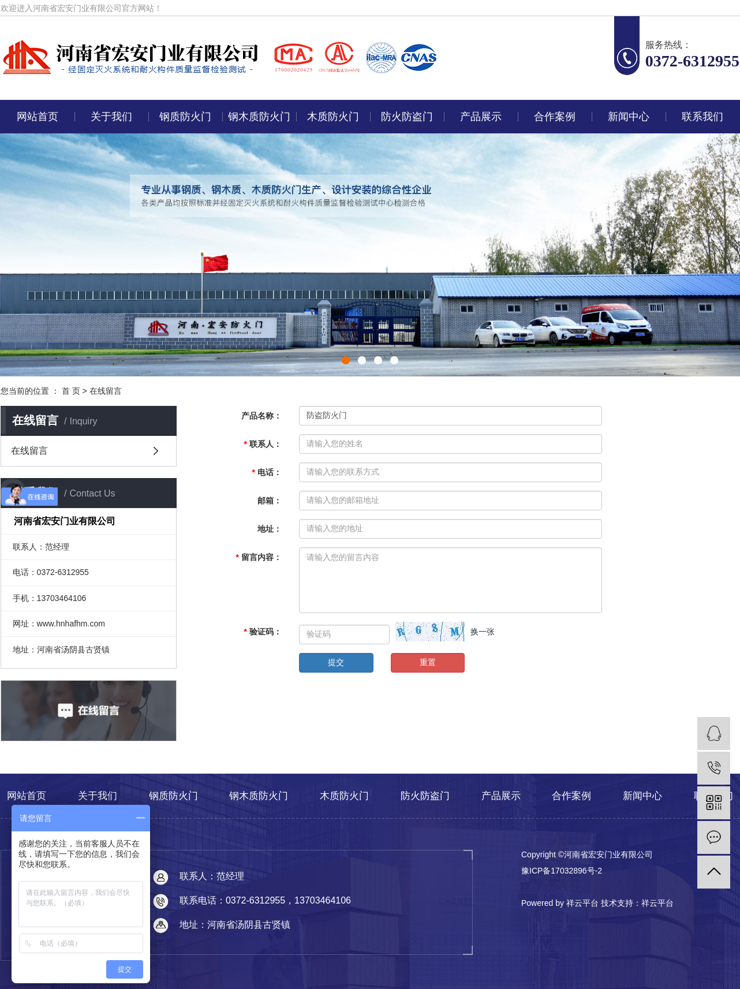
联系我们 (702, 116)
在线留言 (29, 451)
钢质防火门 (185, 116)
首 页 (71, 390)
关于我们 (111, 116)
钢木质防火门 (259, 116)
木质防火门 (333, 116)
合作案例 (554, 116)
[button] (346, 360)
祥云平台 (657, 903)
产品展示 (481, 116)
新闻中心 (628, 116)
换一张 (482, 631)
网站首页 (37, 116)
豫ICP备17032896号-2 (561, 870)
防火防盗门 (407, 116)
